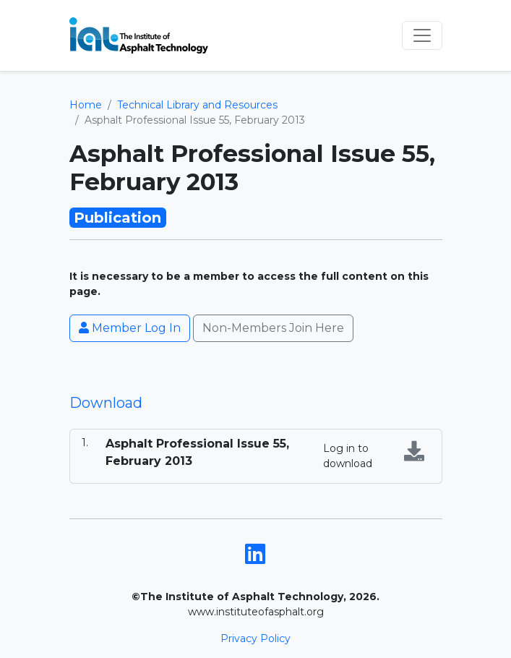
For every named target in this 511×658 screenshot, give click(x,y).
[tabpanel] (255, 456)
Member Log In (130, 328)
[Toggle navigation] (422, 35)
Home (85, 104)
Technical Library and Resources (197, 104)
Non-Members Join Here (273, 328)
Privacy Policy (255, 638)
